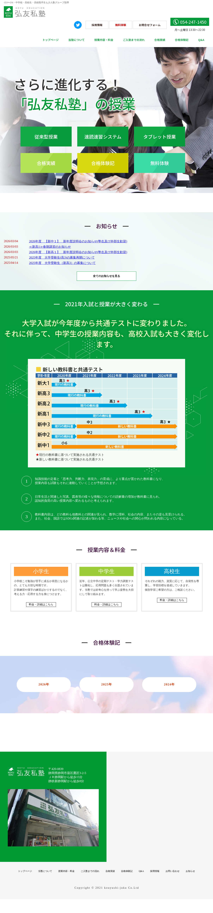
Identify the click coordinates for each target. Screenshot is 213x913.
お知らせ (190, 878)
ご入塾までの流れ (134, 40)
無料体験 (120, 25)
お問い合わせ (173, 878)
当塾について (76, 40)
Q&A (201, 40)
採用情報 (97, 25)
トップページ (50, 40)
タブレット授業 (159, 136)
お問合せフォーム (150, 25)
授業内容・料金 (103, 40)
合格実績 (159, 40)
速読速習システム (102, 136)
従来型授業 (46, 136)
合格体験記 (181, 40)
